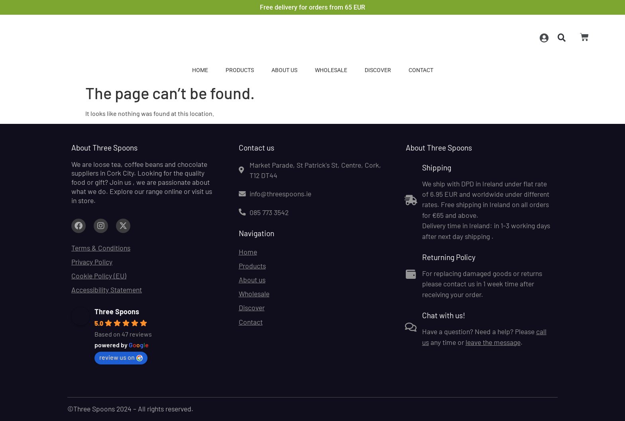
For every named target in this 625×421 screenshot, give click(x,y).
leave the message (493, 342)
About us (284, 70)
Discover (378, 70)
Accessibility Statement (106, 289)
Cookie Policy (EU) (98, 275)
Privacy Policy (91, 261)
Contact (421, 70)
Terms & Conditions (100, 247)
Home (200, 70)
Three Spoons (116, 311)
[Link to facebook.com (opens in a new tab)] (78, 226)
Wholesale (331, 70)
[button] (561, 38)
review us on (121, 357)
